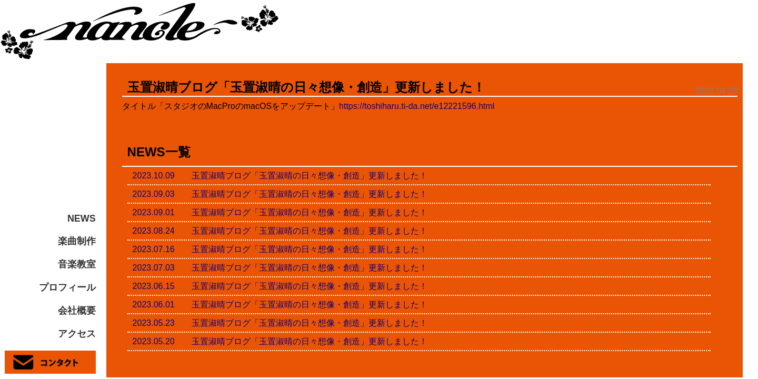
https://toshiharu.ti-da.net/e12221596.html (416, 106)
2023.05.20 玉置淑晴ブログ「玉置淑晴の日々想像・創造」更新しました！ (280, 341)
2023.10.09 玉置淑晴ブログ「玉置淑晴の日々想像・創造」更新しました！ (280, 175)
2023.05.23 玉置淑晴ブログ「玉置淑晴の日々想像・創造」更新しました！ (280, 322)
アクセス (77, 333)
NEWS (81, 218)
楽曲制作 (77, 241)
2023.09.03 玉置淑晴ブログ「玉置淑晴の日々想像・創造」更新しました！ (280, 194)
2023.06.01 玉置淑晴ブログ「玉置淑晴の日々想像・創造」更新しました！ (280, 304)
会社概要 (77, 310)
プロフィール (67, 287)
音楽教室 (77, 264)
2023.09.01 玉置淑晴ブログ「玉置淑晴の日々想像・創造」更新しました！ (280, 212)
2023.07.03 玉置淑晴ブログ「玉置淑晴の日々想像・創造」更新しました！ (280, 267)
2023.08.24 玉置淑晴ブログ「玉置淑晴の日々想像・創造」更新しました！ (280, 230)
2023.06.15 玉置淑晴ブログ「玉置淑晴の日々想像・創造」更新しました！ (280, 286)
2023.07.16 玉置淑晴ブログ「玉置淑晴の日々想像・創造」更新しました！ (280, 249)
